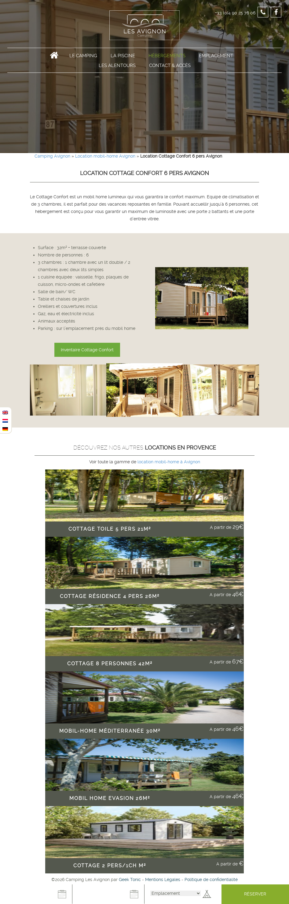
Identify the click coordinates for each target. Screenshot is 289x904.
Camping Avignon (52, 156)
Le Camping (83, 58)
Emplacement (216, 58)
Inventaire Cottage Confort (87, 349)
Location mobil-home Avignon (105, 156)
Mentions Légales (162, 879)
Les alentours (117, 68)
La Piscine (123, 58)
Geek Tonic (130, 879)
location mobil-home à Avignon (168, 461)
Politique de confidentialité (211, 879)
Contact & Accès (170, 68)
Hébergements (166, 58)
